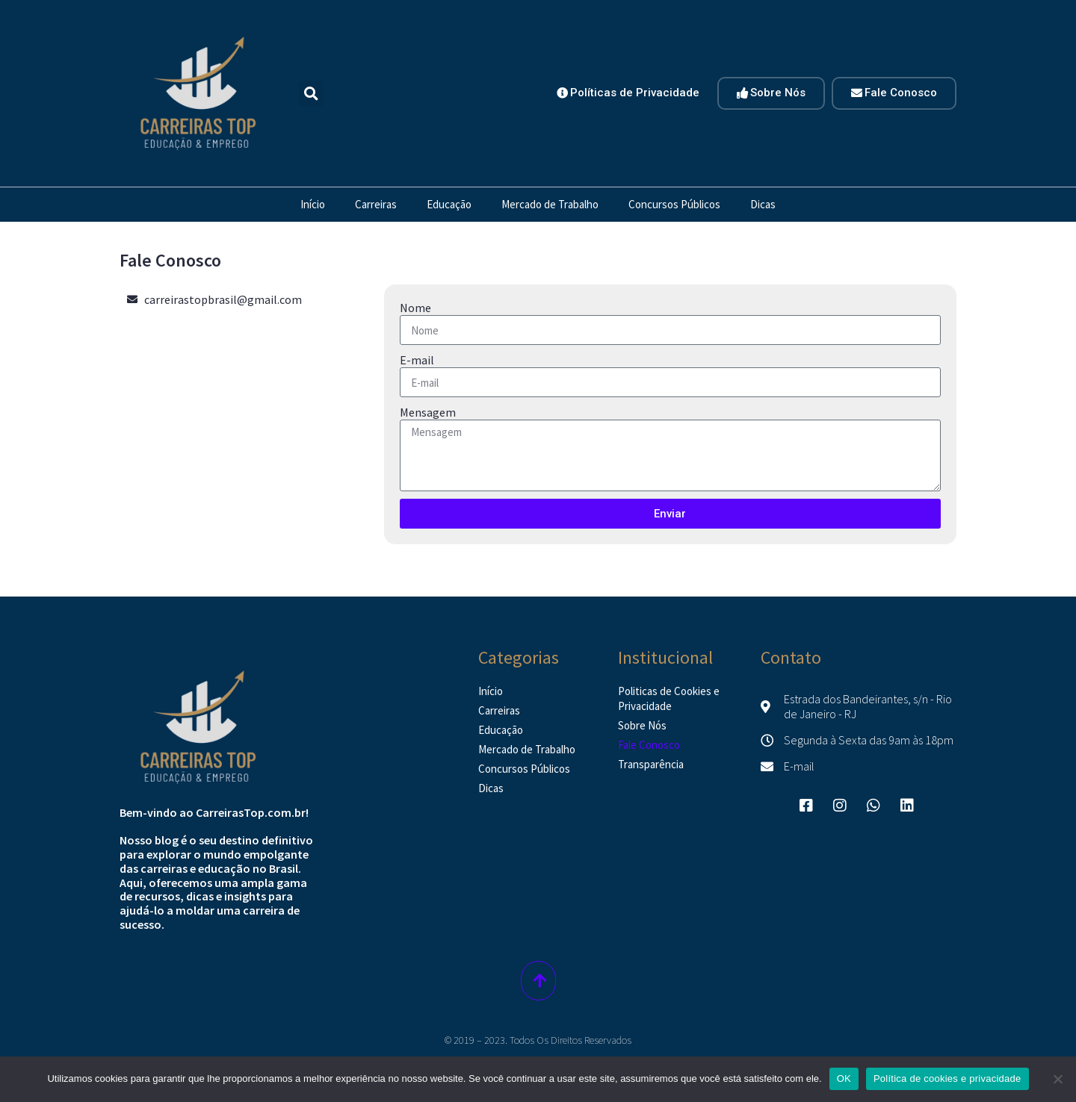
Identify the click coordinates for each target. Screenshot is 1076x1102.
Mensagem (428, 412)
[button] (311, 93)
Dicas (763, 204)
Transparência (651, 764)
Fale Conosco (649, 745)
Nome (415, 307)
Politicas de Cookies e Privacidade (669, 698)
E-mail (417, 359)
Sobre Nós (642, 725)
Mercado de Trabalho (550, 204)
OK (844, 1078)
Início (312, 204)
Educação (449, 204)
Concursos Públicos (674, 204)
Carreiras (376, 204)
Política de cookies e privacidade (947, 1078)
